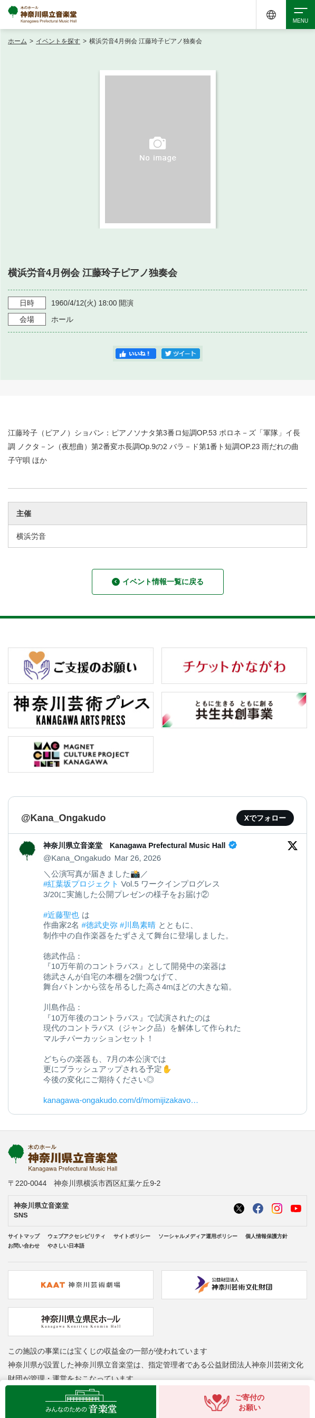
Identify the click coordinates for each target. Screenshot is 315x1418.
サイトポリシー (131, 1236)
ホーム (17, 41)
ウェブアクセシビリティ (76, 1236)
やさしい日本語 (65, 1246)
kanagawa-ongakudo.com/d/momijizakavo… (120, 1100)
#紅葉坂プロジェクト (81, 883)
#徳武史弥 (100, 924)
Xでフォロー (265, 818)
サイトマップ (24, 1236)
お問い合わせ (24, 1246)
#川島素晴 (138, 924)
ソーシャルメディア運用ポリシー (197, 1236)
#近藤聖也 (61, 914)
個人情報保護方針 (266, 1236)
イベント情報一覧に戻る (158, 581)
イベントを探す (58, 41)
